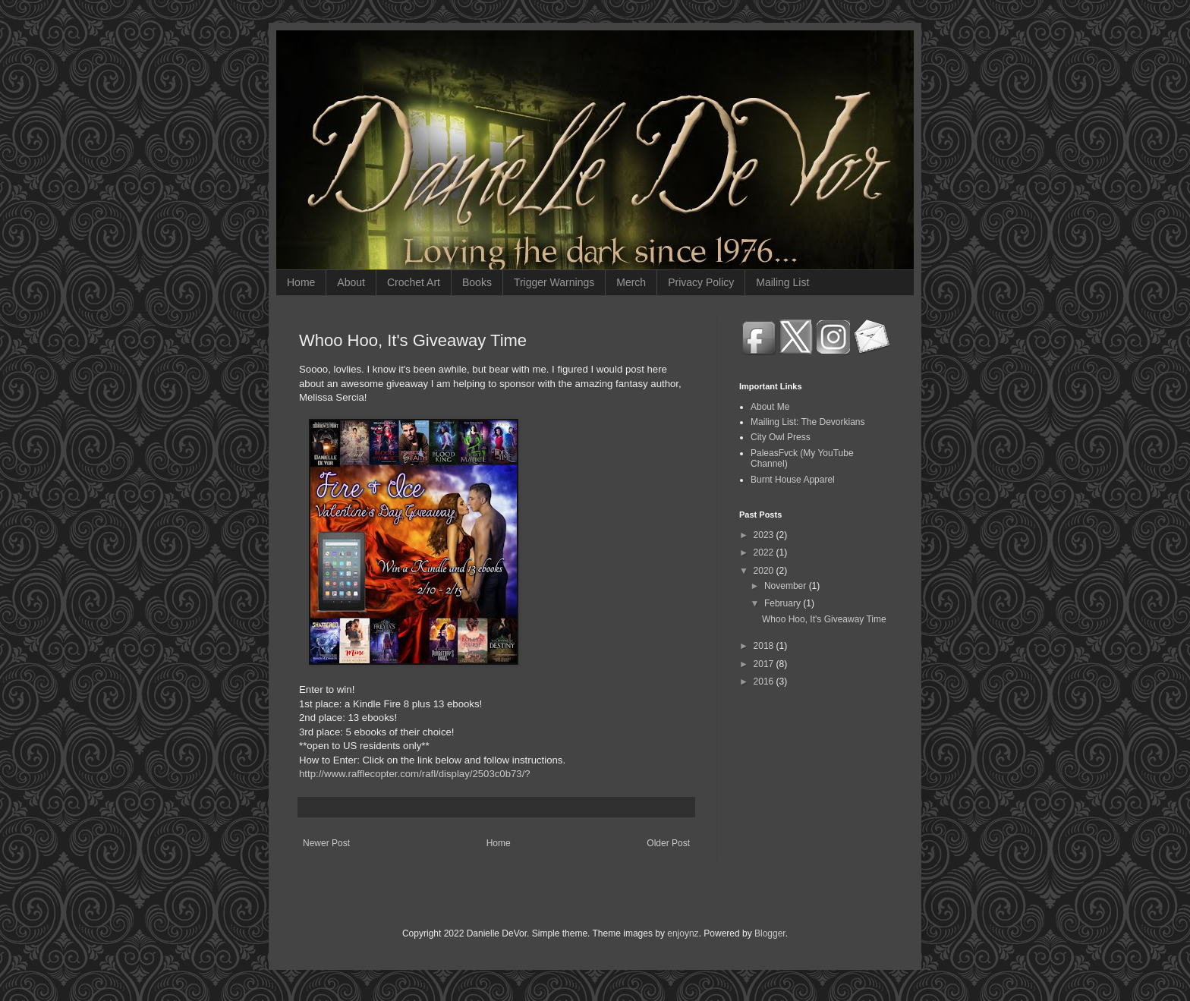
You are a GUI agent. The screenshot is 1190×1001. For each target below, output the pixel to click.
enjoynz (682, 933)
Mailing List (782, 282)
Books (477, 282)
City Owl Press (781, 437)
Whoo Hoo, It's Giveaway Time (824, 619)
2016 (765, 681)
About (351, 282)
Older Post (668, 843)
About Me (770, 406)
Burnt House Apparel (793, 479)
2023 (765, 535)
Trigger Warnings (554, 282)
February (783, 603)
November (786, 586)
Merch (631, 282)
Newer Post (326, 843)
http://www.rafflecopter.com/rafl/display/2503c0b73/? (414, 773)
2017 (765, 664)
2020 (765, 570)
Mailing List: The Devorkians (808, 422)
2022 (765, 552)
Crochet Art (413, 282)
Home (301, 282)
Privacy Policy (701, 282)
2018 (765, 646)
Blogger (769, 933)
